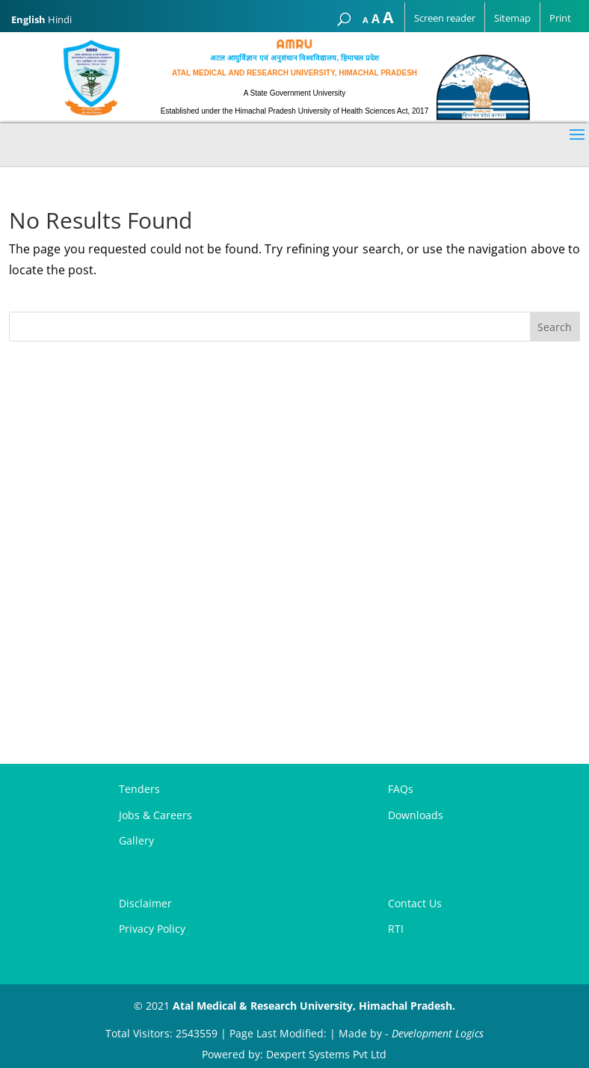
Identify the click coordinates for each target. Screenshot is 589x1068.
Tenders (139, 789)
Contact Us (415, 903)
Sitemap (512, 18)
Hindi (60, 19)
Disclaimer (145, 903)
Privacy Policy (152, 929)
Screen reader (444, 18)
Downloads (415, 815)
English (28, 19)
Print (560, 18)
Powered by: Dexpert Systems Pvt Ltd (294, 1054)
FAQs (400, 789)
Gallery (136, 840)
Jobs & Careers (155, 815)
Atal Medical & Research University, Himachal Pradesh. (314, 1005)
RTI (396, 929)
